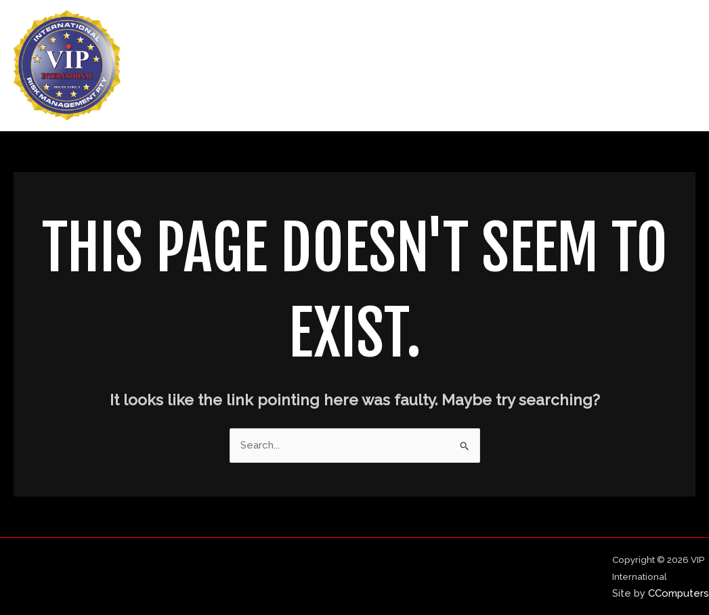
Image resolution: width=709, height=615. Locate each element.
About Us (480, 65)
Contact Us (653, 65)
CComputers (678, 593)
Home (414, 65)
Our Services (564, 65)
